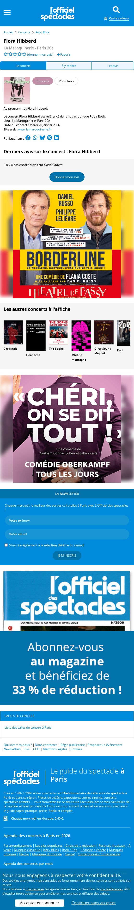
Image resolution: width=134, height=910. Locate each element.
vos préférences (111, 889)
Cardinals (10, 349)
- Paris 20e (29, 48)
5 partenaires (34, 889)
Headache (33, 355)
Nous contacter (46, 745)
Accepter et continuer (39, 902)
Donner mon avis (67, 177)
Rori (120, 350)
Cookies (76, 749)
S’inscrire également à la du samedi (46, 545)
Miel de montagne (79, 357)
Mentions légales (55, 749)
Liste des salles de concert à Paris (28, 727)
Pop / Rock (97, 116)
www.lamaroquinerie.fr (34, 129)
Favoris (64, 54)
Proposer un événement (105, 745)
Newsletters (12, 749)
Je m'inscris (67, 555)
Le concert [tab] (23, 66)
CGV (27, 749)
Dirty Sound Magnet (102, 351)
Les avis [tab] (112, 66)
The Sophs (56, 349)
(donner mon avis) (40, 54)
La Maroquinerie (24, 120)
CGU (36, 749)
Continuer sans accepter (94, 902)
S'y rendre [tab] (69, 66)
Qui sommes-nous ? (18, 745)
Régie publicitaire (73, 745)
